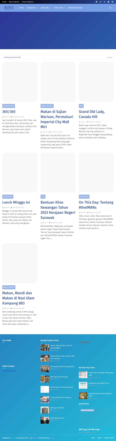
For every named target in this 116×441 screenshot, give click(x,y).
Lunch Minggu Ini (16, 202)
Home (4, 2)
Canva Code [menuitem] (58, 8)
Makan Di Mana (47, 106)
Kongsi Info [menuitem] (31, 8)
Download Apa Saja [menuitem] (75, 8)
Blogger (51, 438)
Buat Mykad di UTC (57, 418)
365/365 (9, 111)
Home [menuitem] (21, 8)
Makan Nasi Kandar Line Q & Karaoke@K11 (61, 346)
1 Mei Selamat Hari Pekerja (60, 397)
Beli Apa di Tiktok (57, 408)
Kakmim (6, 117)
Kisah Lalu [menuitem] (44, 8)
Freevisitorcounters (9, 371)
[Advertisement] (58, 29)
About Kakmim (14, 2)
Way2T (13, 438)
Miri (81, 106)
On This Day (84, 197)
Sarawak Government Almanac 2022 (100, 394)
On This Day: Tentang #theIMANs (96, 205)
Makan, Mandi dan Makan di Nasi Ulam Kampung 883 (18, 298)
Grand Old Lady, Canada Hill (92, 114)
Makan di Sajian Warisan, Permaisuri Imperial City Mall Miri (57, 119)
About (100, 438)
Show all (109, 57)
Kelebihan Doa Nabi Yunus (99, 383)
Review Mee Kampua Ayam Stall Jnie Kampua (62, 357)
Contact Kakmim (27, 2)
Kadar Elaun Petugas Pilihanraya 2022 (101, 374)
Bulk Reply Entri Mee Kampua (61, 387)
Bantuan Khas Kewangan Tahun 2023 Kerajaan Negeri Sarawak (58, 210)
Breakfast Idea (8, 106)
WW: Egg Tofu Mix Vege (59, 377)
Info (43, 197)
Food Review (7, 197)
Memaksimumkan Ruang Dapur (62, 367)
